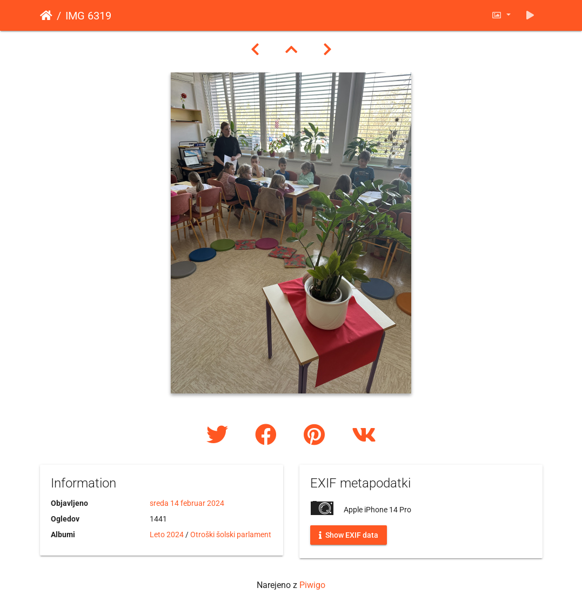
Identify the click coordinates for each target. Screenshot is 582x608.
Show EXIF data (348, 535)
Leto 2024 (167, 534)
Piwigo (312, 585)
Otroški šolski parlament (230, 534)
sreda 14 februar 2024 (187, 503)
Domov (46, 16)
